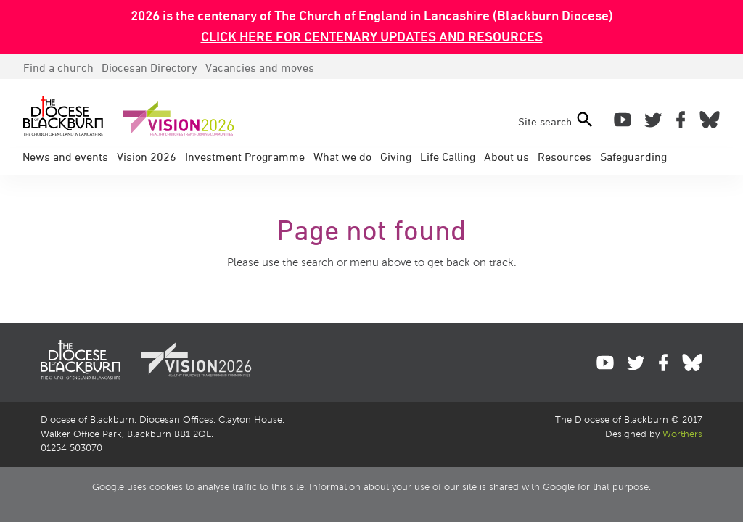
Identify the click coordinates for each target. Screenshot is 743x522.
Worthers (682, 434)
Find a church (58, 67)
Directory (149, 67)
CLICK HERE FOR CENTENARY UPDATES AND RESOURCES (372, 36)
